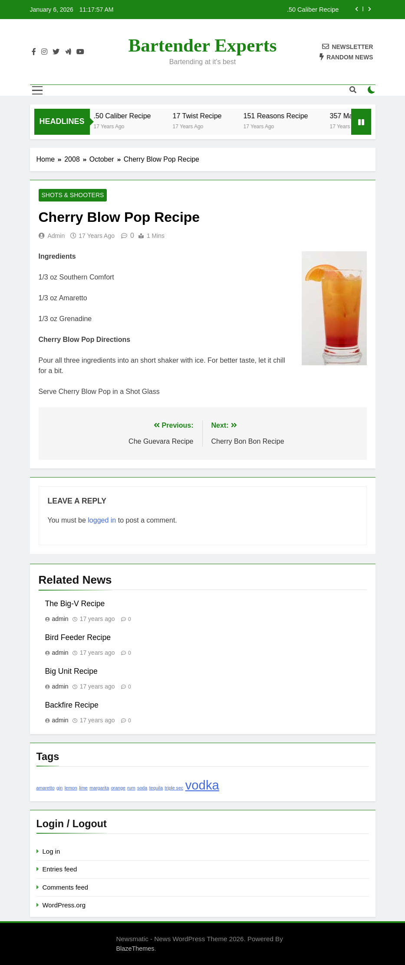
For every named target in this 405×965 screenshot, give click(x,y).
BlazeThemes (135, 948)
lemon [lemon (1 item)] (71, 787)
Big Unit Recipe (71, 671)
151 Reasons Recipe (280, 116)
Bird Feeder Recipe (78, 637)
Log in (51, 851)
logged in (102, 520)
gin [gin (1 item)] (59, 787)
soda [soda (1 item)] (142, 787)
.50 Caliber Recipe (313, 9)
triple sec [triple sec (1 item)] (174, 787)
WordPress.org (64, 905)
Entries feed (60, 869)
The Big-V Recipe (75, 603)
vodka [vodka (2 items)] (202, 785)
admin (56, 235)
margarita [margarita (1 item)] (99, 787)
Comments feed (66, 887)
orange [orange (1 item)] (118, 787)
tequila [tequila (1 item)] (156, 787)
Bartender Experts (202, 45)
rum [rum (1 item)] (131, 787)
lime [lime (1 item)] (83, 787)
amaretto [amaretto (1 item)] (45, 787)
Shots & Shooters (73, 195)
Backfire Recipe (72, 705)
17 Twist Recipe (201, 116)
